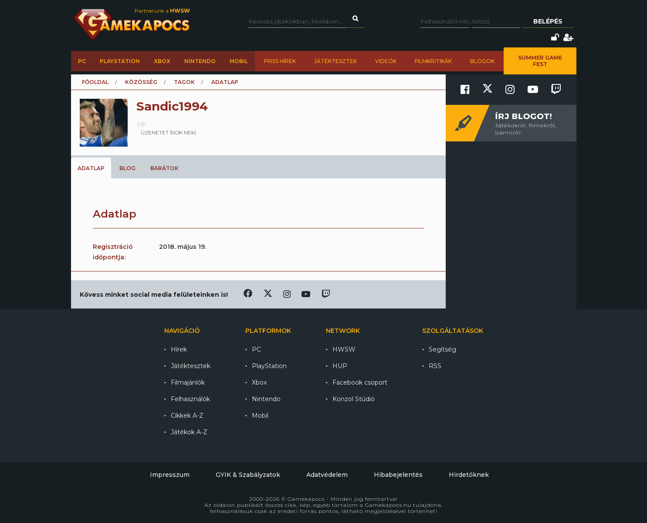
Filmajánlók (188, 382)
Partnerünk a (162, 10)
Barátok (164, 168)
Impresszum (170, 475)
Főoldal (95, 82)
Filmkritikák (433, 61)
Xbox (162, 61)
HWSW (344, 349)
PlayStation (120, 61)
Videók (385, 61)
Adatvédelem (327, 475)
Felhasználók (190, 399)
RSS (435, 366)
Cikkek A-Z (187, 415)
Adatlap (91, 168)
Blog (127, 168)
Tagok (184, 82)
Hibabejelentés (398, 475)
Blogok (482, 61)
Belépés (547, 21)
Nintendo (200, 61)
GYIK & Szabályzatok (248, 475)
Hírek (179, 349)
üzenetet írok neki (168, 132)
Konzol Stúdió (353, 399)
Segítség (442, 349)
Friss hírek (280, 61)
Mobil (239, 61)
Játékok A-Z (189, 432)
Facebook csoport (359, 382)
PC (82, 61)
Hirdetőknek (469, 475)
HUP (339, 366)
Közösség (141, 82)
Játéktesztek (335, 61)
